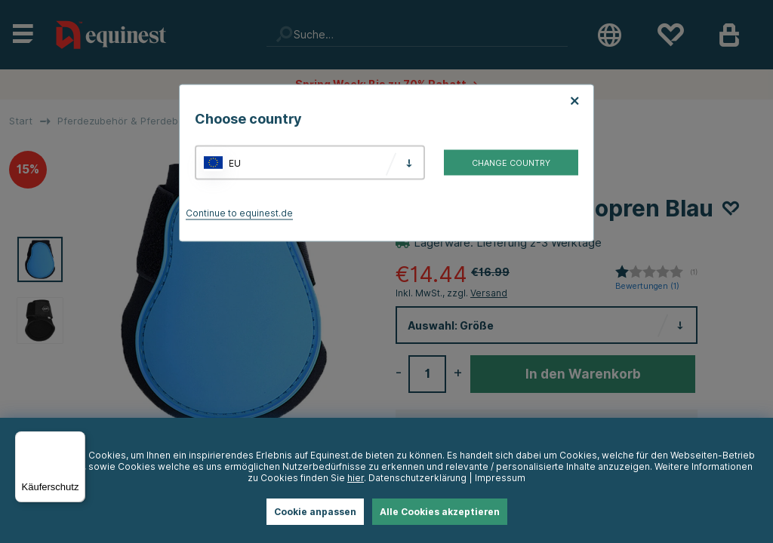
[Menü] (76, 440)
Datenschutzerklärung (417, 477)
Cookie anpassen (315, 511)
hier (355, 477)
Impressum (500, 477)
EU (235, 162)
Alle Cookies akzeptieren (440, 511)
